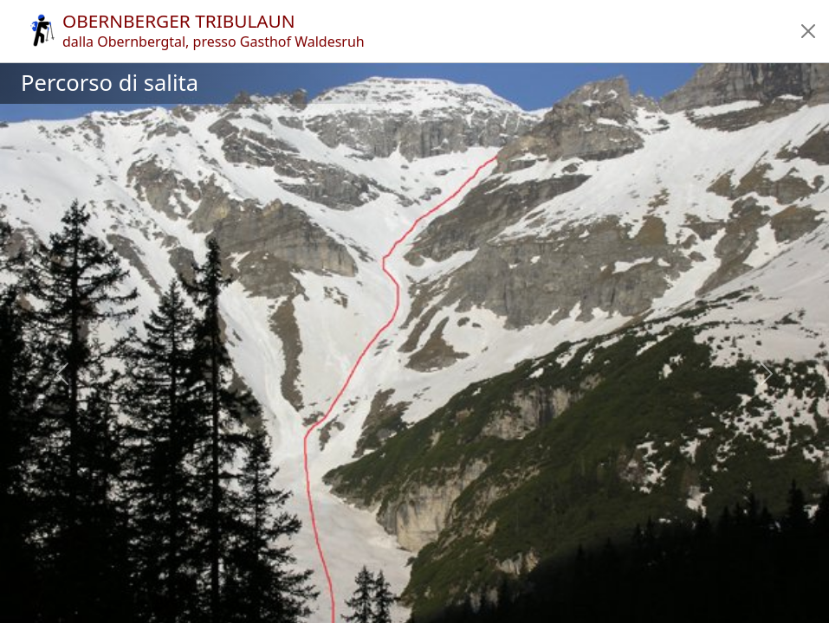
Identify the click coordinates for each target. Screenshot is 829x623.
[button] (808, 31)
